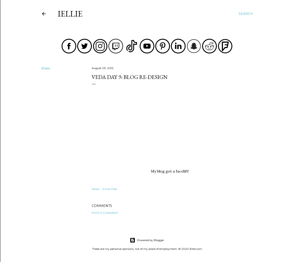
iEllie (70, 13)
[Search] (246, 13)
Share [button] (45, 68)
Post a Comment (105, 213)
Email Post (110, 189)
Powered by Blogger (147, 240)
